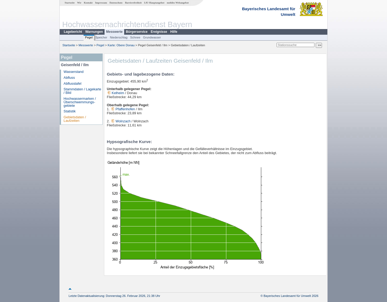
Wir (79, 2)
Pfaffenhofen (123, 109)
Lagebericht (73, 32)
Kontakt (88, 2)
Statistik (70, 111)
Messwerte (114, 32)
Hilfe (173, 32)
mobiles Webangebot (178, 2)
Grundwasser (152, 37)
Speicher (101, 37)
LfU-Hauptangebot (154, 2)
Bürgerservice (137, 32)
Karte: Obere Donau (121, 45)
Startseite (70, 2)
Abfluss (69, 78)
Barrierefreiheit (133, 2)
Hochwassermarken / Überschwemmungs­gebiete (80, 102)
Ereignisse (159, 32)
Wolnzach (121, 121)
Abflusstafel (72, 83)
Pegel (89, 37)
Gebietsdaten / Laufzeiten (75, 119)
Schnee (135, 37)
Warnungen (94, 32)
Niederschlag (118, 37)
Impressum (101, 2)
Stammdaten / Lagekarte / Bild (82, 91)
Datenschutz (116, 2)
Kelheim (115, 93)
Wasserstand (74, 72)
